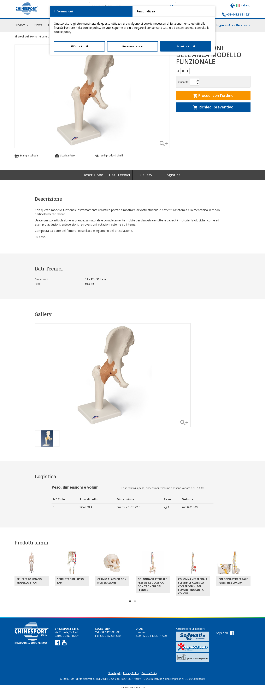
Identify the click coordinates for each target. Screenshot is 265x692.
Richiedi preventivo (213, 108)
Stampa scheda (26, 157)
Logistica (172, 176)
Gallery (146, 176)
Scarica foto (65, 157)
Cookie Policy (149, 675)
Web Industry (137, 689)
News (38, 27)
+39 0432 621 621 (238, 14)
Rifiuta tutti (79, 46)
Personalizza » (132, 46)
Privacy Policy (131, 675)
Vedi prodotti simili (109, 157)
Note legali (114, 675)
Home (33, 38)
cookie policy (62, 32)
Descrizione (92, 176)
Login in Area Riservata (233, 27)
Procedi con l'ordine (213, 97)
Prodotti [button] (21, 27)
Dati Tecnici (119, 176)
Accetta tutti (185, 46)
